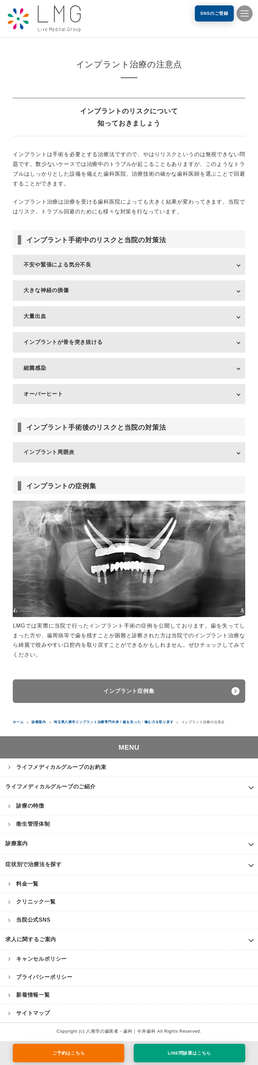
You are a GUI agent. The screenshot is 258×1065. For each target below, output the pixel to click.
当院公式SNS (33, 920)
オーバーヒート (43, 394)
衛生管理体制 (33, 824)
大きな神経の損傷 (46, 290)
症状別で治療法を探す (33, 864)
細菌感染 (35, 368)
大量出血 (35, 316)
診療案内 (16, 843)
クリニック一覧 (36, 901)
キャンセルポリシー (41, 959)
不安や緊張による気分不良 (57, 265)
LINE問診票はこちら (189, 1053)
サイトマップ (33, 1013)
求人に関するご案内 (30, 939)
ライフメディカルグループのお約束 (61, 767)
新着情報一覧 (33, 995)
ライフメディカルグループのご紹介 (50, 786)
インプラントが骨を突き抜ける (63, 342)
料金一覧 (27, 884)
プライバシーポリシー (44, 977)
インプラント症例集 (128, 691)
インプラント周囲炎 (49, 452)
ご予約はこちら (68, 1053)
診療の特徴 (30, 806)
